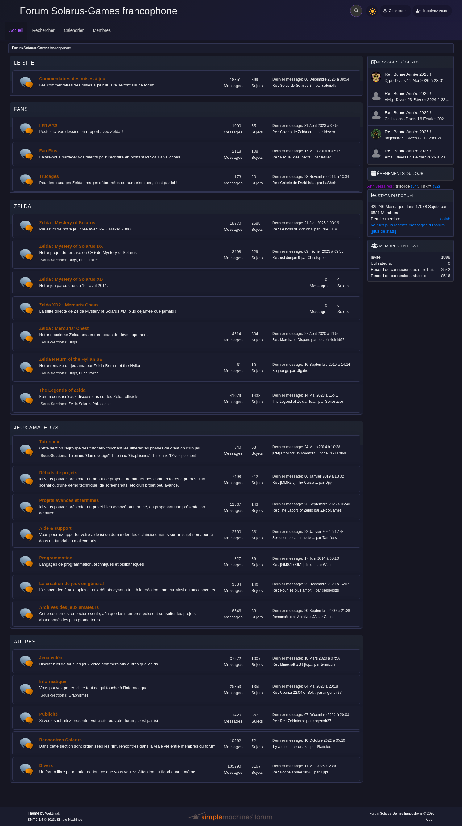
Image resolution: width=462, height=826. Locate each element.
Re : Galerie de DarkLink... (294, 183)
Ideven (329, 132)
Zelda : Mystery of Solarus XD (71, 279)
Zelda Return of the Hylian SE (70, 359)
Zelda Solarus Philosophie (90, 404)
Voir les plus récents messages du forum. (408, 225)
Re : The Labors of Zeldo (292, 510)
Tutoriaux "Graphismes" (130, 455)
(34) (407, 186)
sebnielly (329, 85)
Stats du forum (392, 195)
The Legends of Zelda (62, 390)
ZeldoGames (331, 510)
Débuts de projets (58, 472)
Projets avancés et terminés (69, 500)
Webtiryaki (52, 813)
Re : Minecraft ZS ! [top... (292, 664)
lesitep (326, 157)
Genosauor (334, 401)
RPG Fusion (336, 453)
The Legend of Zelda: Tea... (294, 401)
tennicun (328, 664)
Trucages (49, 176)
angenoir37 (332, 692)
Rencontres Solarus (60, 739)
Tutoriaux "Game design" (89, 455)
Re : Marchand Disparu (291, 340)
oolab (445, 219)
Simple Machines (69, 819)
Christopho (317, 257)
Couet (329, 617)
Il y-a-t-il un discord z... (291, 746)
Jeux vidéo (51, 657)
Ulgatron (303, 371)
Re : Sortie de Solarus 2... (293, 85)
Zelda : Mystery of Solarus (67, 222)
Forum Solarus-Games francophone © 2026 (401, 813)
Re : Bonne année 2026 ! (292, 772)
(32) (430, 186)
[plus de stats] (383, 231)
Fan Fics (48, 150)
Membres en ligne (395, 246)
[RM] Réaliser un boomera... (295, 453)
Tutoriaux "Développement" (174, 455)
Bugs (73, 260)
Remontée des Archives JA (294, 617)
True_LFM (329, 229)
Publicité (48, 714)
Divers (46, 765)
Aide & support (55, 528)
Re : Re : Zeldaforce (288, 721)
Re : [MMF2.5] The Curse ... (295, 482)
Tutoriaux (49, 441)
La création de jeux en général (71, 583)
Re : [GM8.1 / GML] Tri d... (294, 565)
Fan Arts (48, 125)
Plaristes (324, 746)
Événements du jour (397, 173)
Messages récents (395, 62)
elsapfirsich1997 (331, 340)
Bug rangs (280, 371)
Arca (389, 157)
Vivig (389, 100)
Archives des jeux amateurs (69, 607)
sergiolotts (330, 590)
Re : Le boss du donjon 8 (292, 229)
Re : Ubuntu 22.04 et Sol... (294, 692)
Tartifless (329, 538)
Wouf (327, 565)
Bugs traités (88, 260)
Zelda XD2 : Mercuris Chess (69, 304)
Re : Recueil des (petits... (293, 157)
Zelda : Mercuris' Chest (64, 328)
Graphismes (79, 695)
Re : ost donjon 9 (286, 257)
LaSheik (329, 183)
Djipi (328, 482)
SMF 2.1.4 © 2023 (41, 819)
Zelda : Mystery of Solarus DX (71, 246)
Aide (429, 819)
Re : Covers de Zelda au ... (294, 132)
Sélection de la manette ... (293, 538)
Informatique (53, 681)
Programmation (56, 557)
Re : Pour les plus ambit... (293, 590)
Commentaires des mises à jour (73, 78)
